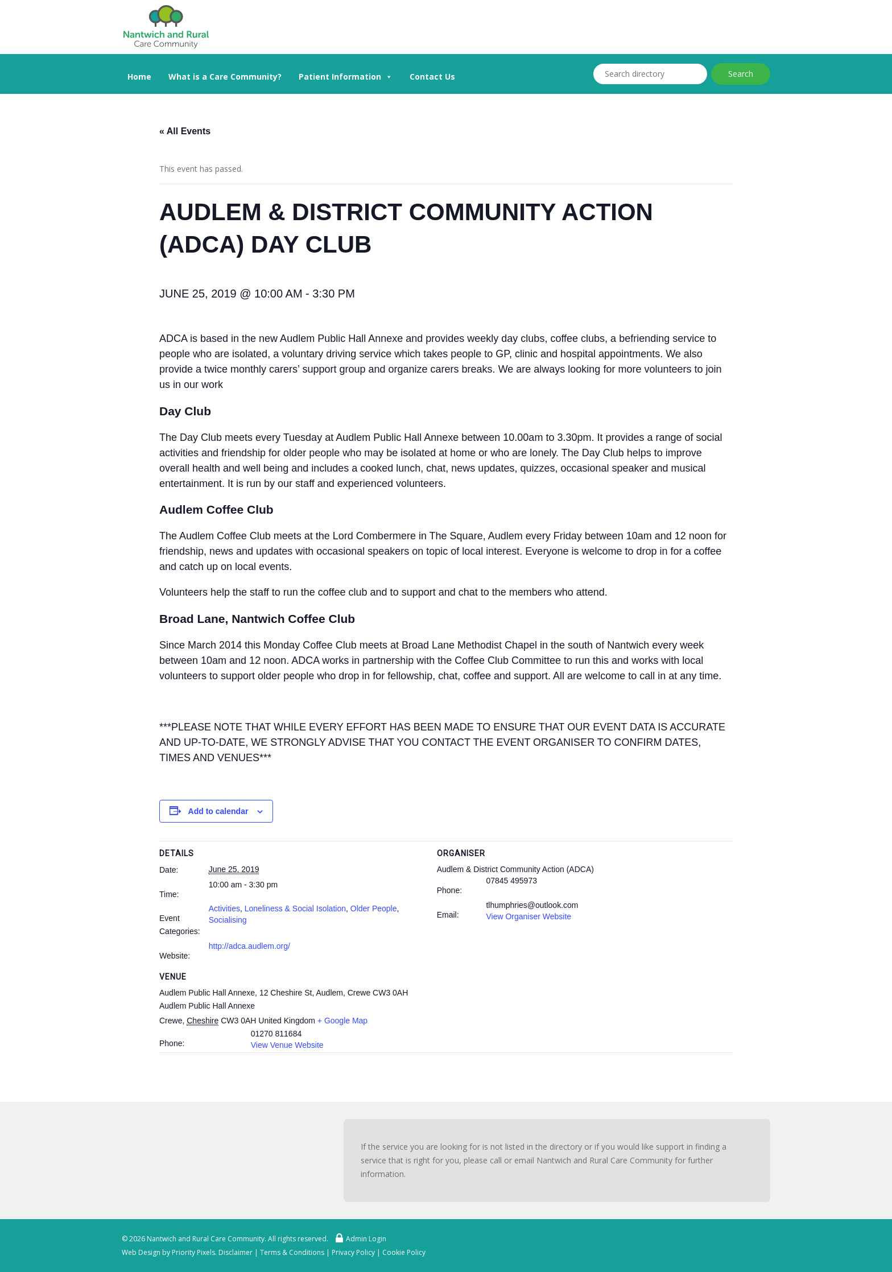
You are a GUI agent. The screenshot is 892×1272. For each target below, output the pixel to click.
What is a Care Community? (225, 76)
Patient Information (346, 75)
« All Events (184, 131)
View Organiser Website (528, 916)
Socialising (228, 919)
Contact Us (432, 76)
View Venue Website (287, 1045)
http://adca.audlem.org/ (249, 946)
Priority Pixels (193, 1252)
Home (139, 76)
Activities (224, 908)
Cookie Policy (404, 1252)
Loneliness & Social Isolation (295, 908)
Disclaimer (235, 1252)
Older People (373, 908)
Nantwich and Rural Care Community (206, 1239)
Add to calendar (218, 811)
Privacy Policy (353, 1252)
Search (740, 73)
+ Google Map (342, 1020)
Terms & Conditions (292, 1252)
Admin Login (358, 1239)
